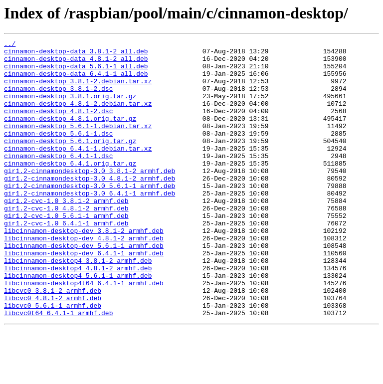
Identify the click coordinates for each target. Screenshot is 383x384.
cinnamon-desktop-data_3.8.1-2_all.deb (76, 53)
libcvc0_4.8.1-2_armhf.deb (52, 350)
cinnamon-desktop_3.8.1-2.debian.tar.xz (78, 89)
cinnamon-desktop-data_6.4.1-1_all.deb (76, 80)
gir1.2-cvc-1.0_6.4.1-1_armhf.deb (66, 260)
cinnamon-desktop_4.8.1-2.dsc (58, 125)
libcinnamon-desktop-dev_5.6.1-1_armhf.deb (84, 287)
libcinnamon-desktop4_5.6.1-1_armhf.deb (78, 323)
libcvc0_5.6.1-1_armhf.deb (52, 359)
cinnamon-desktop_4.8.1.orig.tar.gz (70, 134)
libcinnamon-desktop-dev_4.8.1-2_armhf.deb (84, 278)
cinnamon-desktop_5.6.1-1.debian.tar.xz (78, 143)
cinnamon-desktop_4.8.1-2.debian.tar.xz (78, 116)
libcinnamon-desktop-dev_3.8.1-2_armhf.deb (84, 269)
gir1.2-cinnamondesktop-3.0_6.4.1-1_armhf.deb (89, 224)
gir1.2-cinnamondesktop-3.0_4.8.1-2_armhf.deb (89, 206)
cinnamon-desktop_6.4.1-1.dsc (58, 179)
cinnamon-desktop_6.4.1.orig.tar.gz (70, 188)
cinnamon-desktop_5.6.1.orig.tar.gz (70, 161)
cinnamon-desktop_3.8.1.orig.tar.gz (70, 107)
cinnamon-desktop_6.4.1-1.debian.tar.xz (78, 170)
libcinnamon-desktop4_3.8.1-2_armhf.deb (78, 305)
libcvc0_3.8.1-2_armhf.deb (52, 341)
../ (9, 44)
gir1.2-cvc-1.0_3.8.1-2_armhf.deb (66, 233)
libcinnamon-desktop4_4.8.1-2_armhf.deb (78, 314)
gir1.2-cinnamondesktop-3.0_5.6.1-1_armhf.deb (89, 215)
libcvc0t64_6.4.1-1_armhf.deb (58, 368)
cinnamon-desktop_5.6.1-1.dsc (58, 152)
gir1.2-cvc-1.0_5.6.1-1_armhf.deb (66, 251)
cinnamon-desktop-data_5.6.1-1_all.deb (76, 71)
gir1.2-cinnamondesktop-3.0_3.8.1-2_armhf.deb (89, 197)
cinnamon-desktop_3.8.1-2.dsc (58, 98)
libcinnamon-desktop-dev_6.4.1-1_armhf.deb (84, 296)
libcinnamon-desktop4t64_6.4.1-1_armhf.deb (84, 332)
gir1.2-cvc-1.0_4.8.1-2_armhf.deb (66, 242)
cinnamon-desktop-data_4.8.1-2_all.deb (76, 62)
